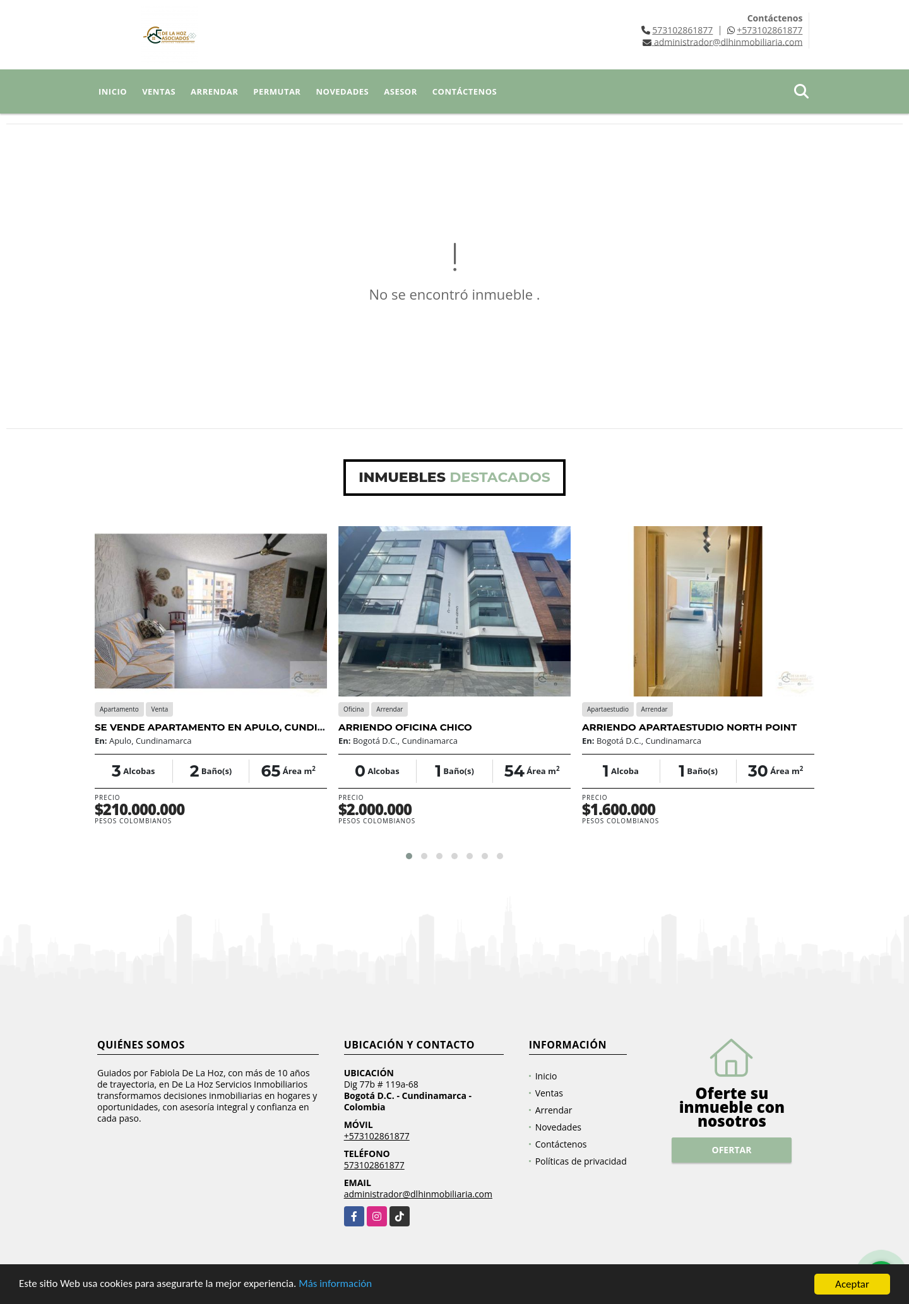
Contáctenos (464, 91)
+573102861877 (769, 30)
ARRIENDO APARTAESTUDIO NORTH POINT (689, 727)
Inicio (112, 91)
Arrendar (214, 91)
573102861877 (682, 30)
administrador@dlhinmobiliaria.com (418, 1194)
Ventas (158, 91)
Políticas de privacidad (581, 1161)
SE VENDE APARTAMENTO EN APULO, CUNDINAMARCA (232, 727)
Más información (336, 1284)
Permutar (276, 91)
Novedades (342, 91)
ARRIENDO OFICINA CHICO (405, 727)
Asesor (400, 91)
